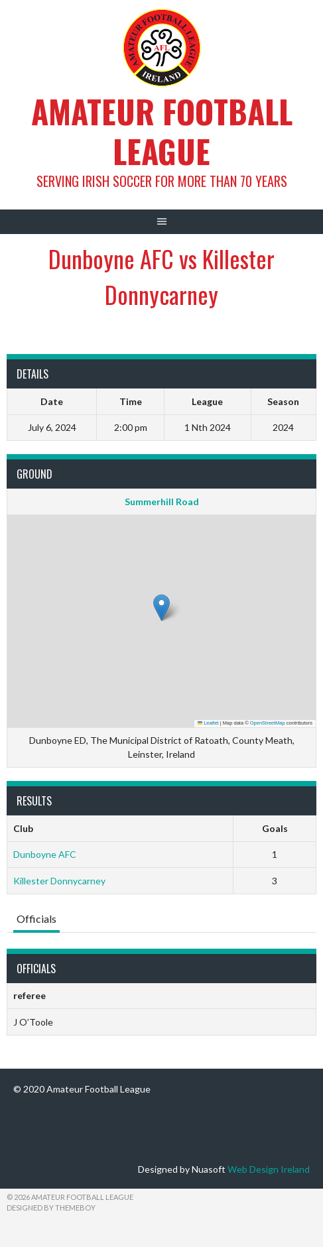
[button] (161, 607)
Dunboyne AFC (44, 854)
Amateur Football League (161, 131)
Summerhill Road (162, 501)
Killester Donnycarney (59, 880)
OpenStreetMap (267, 723)
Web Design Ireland (268, 1169)
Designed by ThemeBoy (51, 1207)
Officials (36, 918)
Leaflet (208, 723)
